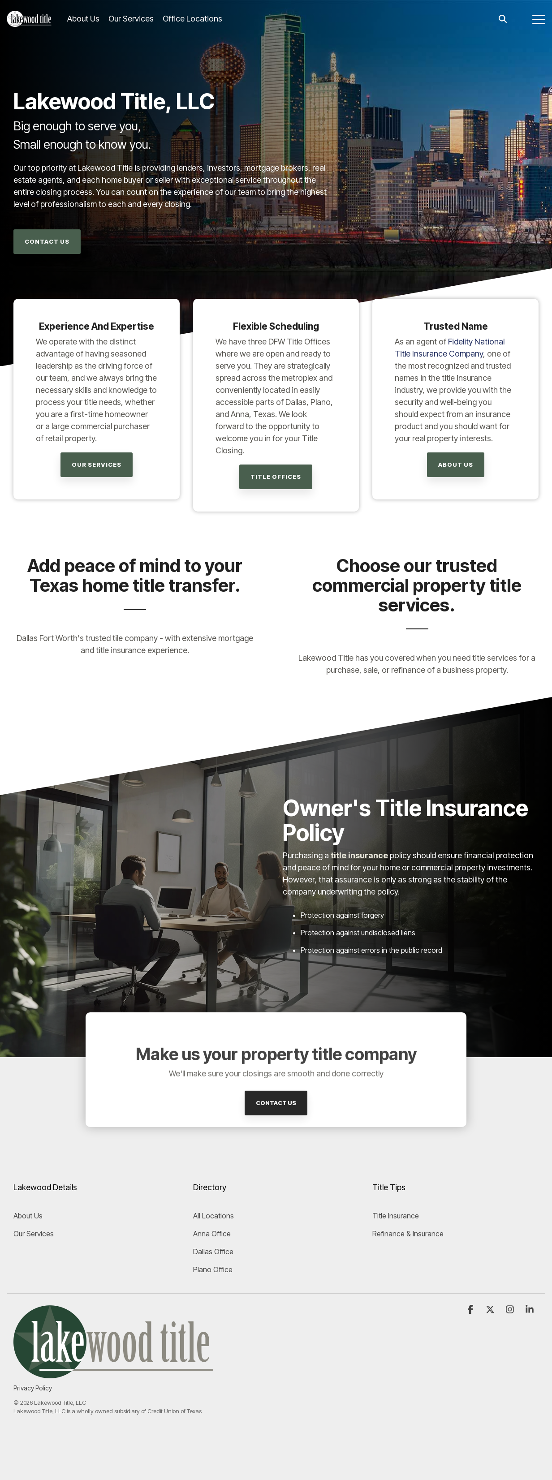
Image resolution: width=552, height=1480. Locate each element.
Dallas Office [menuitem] (213, 1251)
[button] (538, 19)
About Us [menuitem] (28, 1215)
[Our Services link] (96, 464)
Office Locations (192, 18)
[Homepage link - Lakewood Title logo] (113, 1373)
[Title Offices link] (275, 477)
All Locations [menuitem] (213, 1215)
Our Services (131, 18)
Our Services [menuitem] (33, 1233)
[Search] (503, 19)
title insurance (359, 855)
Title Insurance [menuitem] (395, 1215)
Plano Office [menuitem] (213, 1269)
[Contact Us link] (47, 241)
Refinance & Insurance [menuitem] (408, 1233)
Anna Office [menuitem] (212, 1233)
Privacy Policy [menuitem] (32, 1388)
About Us (83, 18)
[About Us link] (455, 464)
